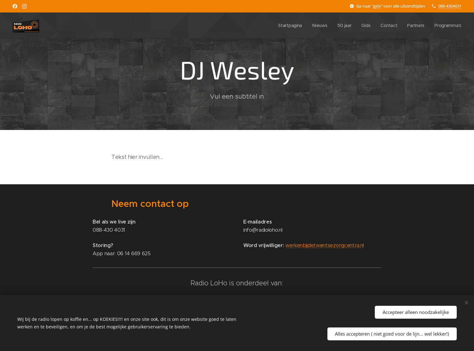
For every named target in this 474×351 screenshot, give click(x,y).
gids (377, 6)
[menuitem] (288, 25)
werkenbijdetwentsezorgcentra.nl (324, 245)
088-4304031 (449, 6)
